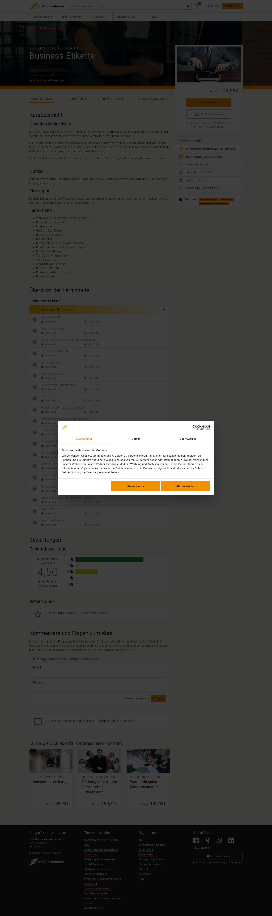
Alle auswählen (185, 486)
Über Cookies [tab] (188, 438)
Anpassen (135, 486)
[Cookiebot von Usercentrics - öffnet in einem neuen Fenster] (195, 427)
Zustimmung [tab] (84, 438)
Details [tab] (136, 438)
